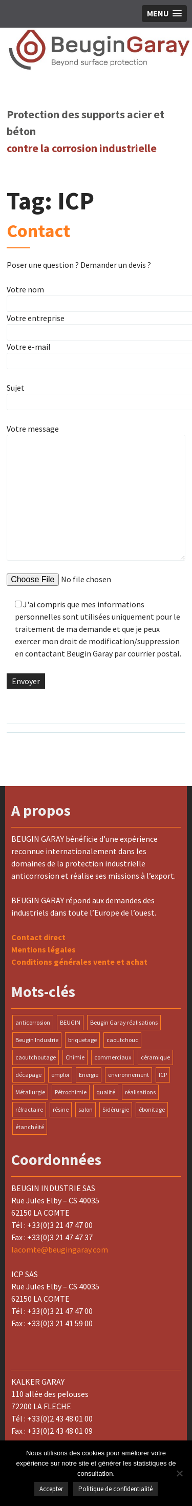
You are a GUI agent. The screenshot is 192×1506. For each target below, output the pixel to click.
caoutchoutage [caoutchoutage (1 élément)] (35, 1057)
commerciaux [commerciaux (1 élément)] (112, 1057)
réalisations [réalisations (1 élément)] (140, 1092)
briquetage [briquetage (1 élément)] (82, 1040)
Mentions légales (43, 949)
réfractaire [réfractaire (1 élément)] (29, 1109)
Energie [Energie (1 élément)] (88, 1074)
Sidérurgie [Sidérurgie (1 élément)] (115, 1109)
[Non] (179, 1473)
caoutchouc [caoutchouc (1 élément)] (122, 1040)
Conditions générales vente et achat (79, 962)
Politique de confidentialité (115, 1488)
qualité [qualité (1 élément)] (105, 1092)
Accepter (51, 1488)
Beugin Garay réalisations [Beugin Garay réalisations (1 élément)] (124, 1022)
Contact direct (38, 937)
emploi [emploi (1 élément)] (60, 1074)
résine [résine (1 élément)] (61, 1109)
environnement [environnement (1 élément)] (128, 1074)
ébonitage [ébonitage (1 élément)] (152, 1109)
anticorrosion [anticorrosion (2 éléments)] (32, 1022)
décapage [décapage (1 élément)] (28, 1074)
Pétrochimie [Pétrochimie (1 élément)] (71, 1092)
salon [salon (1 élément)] (85, 1109)
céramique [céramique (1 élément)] (155, 1057)
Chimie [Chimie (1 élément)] (75, 1057)
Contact (38, 230)
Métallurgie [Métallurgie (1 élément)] (30, 1092)
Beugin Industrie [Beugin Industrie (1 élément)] (36, 1040)
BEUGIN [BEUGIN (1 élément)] (70, 1022)
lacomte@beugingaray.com (59, 1249)
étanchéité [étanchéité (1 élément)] (29, 1127)
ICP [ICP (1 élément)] (163, 1074)
